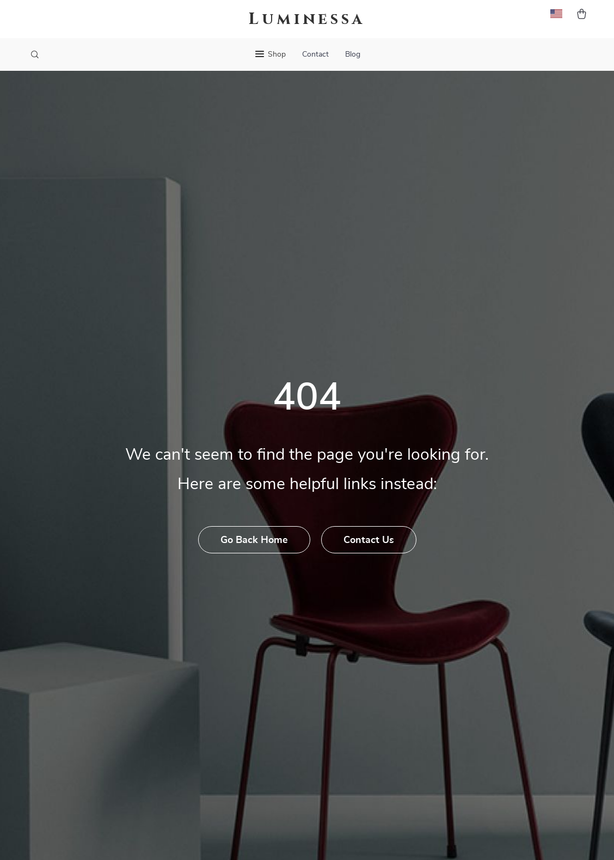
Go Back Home (254, 540)
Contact (315, 54)
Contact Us (368, 540)
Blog (352, 54)
